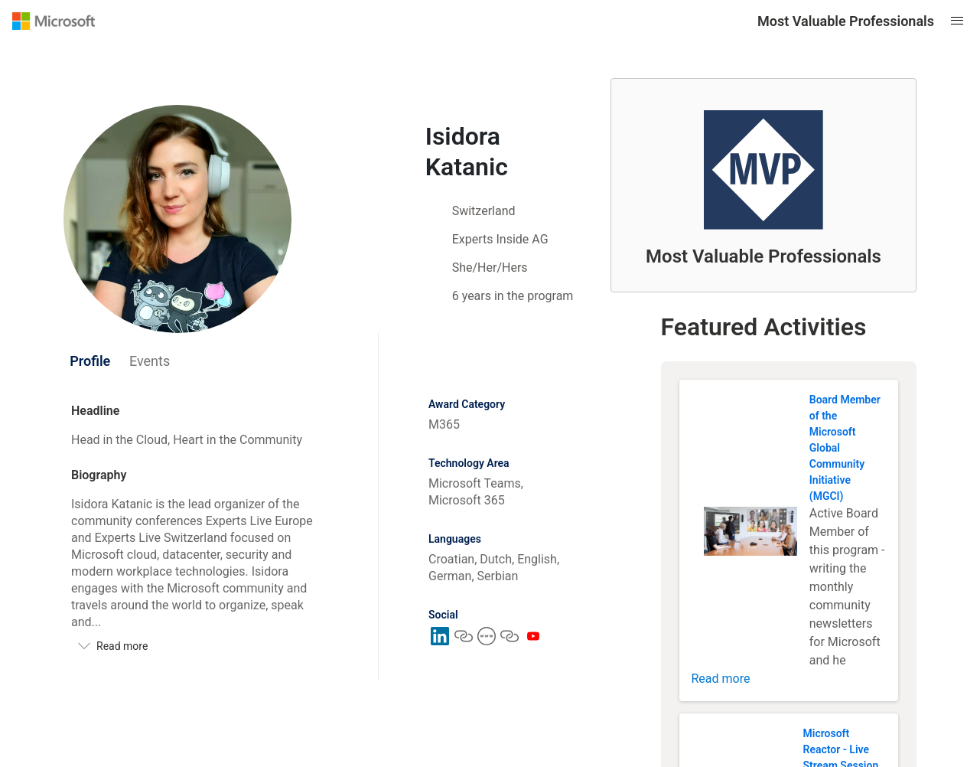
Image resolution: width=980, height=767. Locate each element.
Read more (721, 678)
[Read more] (199, 646)
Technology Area (469, 463)
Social (443, 615)
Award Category (466, 404)
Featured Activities (764, 326)
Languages (454, 539)
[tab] (90, 361)
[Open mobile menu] (957, 21)
